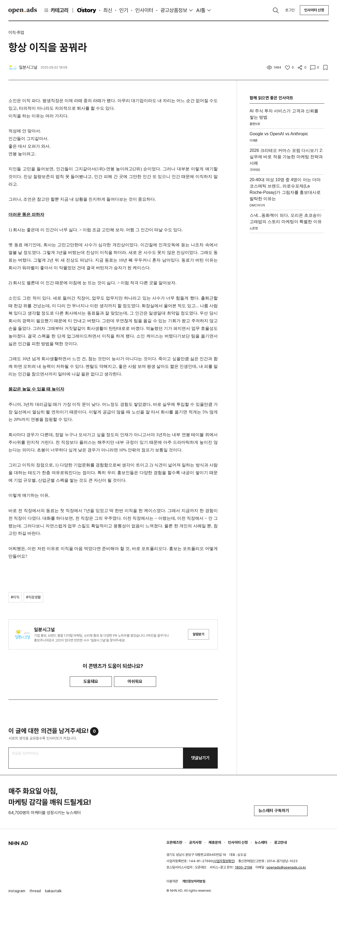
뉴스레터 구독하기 (281, 810)
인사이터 (144, 10)
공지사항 (195, 842)
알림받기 (198, 634)
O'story (86, 10)
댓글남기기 (200, 757)
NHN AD (18, 843)
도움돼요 (90, 681)
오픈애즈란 (174, 842)
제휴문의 (215, 842)
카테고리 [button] (56, 10)
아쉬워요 (135, 681)
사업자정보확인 (224, 861)
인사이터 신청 (314, 10)
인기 (123, 10)
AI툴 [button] (200, 10)
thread (35, 891)
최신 (107, 10)
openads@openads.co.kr (286, 867)
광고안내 (280, 842)
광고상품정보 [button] (173, 10)
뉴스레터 (261, 842)
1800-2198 (243, 867)
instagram (16, 891)
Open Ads (22, 10)
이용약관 (172, 881)
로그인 (290, 10)
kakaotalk (53, 891)
